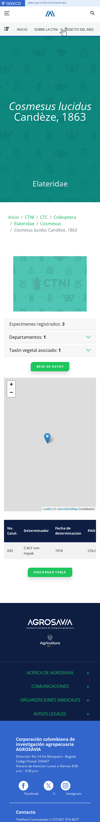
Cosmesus (50, 224)
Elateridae (24, 224)
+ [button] (11, 385)
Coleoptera (65, 217)
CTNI (29, 217)
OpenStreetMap (67, 509)
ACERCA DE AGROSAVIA (50, 672)
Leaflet (47, 509)
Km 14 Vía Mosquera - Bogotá (54, 756)
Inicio (22, 29)
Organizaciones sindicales (50, 700)
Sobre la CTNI (46, 29)
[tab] (50, 673)
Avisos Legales (50, 713)
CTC (44, 217)
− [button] (11, 393)
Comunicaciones (50, 686)
